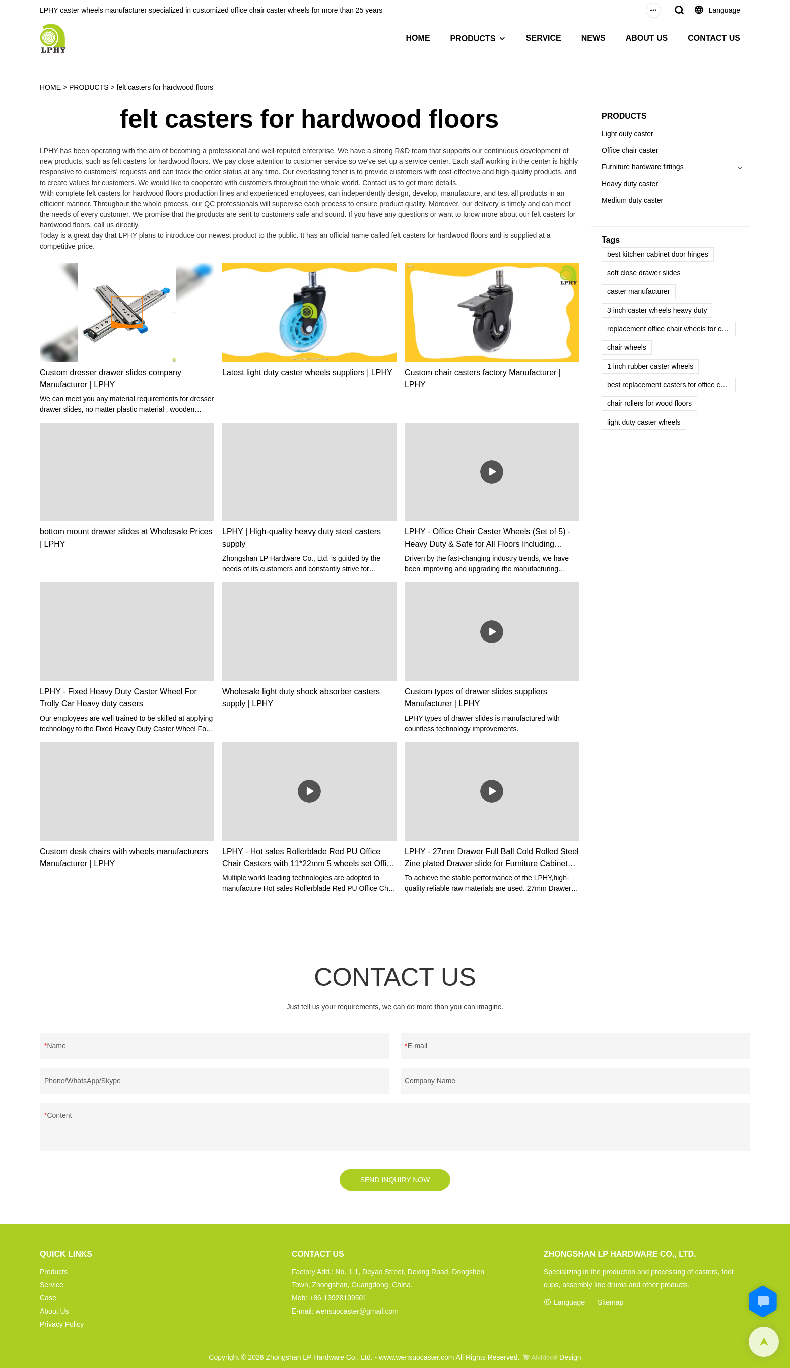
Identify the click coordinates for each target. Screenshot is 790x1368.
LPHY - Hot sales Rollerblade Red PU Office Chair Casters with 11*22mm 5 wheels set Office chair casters (308, 858)
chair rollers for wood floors (649, 403)
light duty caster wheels (644, 422)
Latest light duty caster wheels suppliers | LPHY (307, 372)
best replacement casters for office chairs (671, 385)
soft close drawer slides (644, 273)
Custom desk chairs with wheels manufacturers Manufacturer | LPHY (124, 857)
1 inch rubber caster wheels (650, 366)
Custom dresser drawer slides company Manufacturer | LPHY (110, 378)
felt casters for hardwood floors (165, 87)
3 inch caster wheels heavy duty (657, 310)
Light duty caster (627, 134)
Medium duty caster (632, 200)
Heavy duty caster (630, 184)
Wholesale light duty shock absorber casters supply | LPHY (301, 697)
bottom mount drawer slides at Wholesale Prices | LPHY (126, 537)
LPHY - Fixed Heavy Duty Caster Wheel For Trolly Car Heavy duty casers (118, 697)
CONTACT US (714, 38)
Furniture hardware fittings (643, 167)
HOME (418, 38)
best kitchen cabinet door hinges (657, 254)
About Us (54, 1311)
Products (54, 1272)
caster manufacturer (638, 291)
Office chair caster (630, 150)
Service (51, 1285)
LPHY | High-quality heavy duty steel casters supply (301, 537)
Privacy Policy (62, 1324)
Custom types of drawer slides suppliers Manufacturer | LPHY (476, 697)
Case (48, 1298)
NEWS (593, 38)
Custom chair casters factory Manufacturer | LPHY (483, 378)
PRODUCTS (473, 38)
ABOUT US (647, 38)
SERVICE (543, 38)
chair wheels (626, 347)
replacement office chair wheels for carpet (671, 329)
